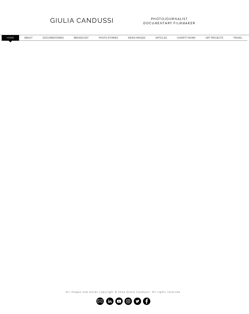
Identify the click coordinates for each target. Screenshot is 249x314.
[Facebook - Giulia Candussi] (146, 301)
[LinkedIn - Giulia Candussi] (109, 301)
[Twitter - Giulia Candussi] (137, 301)
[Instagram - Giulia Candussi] (128, 301)
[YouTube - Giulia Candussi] (119, 301)
